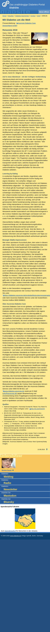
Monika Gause (6, 470)
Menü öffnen (44, 12)
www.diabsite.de (15, 536)
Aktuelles (11, 16)
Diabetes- (25, 476)
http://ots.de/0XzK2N (38, 409)
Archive (33, 16)
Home (4, 16)
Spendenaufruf (10, 531)
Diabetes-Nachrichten (22, 16)
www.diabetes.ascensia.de (14, 391)
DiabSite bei (25, 495)
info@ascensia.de (9, 393)
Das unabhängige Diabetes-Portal (27, 6)
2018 (38, 16)
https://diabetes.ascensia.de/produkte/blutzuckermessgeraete (27, 295)
